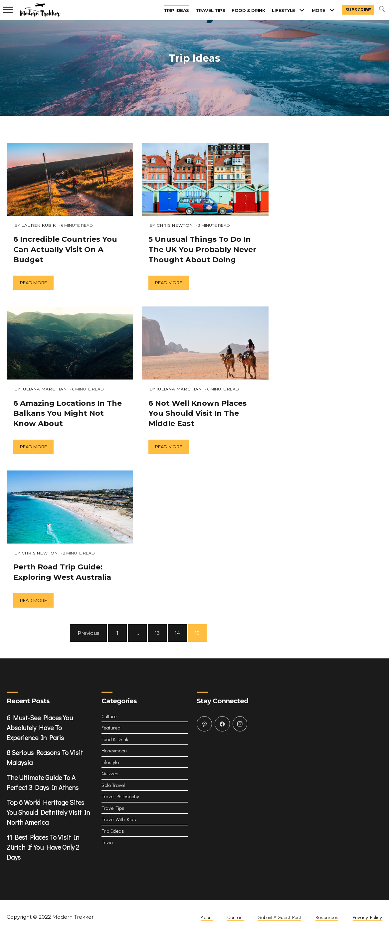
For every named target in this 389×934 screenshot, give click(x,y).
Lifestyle (283, 10)
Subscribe (358, 9)
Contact (235, 917)
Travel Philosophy (120, 796)
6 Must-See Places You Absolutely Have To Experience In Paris (40, 727)
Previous (88, 633)
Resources (326, 917)
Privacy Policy (367, 917)
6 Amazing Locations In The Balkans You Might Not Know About (67, 413)
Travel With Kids (118, 819)
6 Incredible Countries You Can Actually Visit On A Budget (65, 249)
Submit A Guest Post (279, 917)
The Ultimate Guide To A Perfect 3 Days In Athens (43, 782)
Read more (33, 282)
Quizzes (109, 773)
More (318, 10)
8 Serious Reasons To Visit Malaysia (45, 757)
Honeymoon (114, 750)
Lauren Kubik (39, 225)
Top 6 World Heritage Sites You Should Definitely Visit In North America (48, 812)
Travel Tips (210, 10)
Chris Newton (40, 553)
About (207, 917)
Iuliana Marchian (44, 388)
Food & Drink (248, 10)
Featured (110, 727)
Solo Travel (113, 785)
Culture (108, 716)
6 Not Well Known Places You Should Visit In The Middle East (197, 413)
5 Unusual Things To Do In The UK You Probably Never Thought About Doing (202, 249)
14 (177, 633)
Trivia (107, 842)
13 (157, 633)
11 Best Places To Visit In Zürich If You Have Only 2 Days (43, 847)
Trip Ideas (176, 10)
